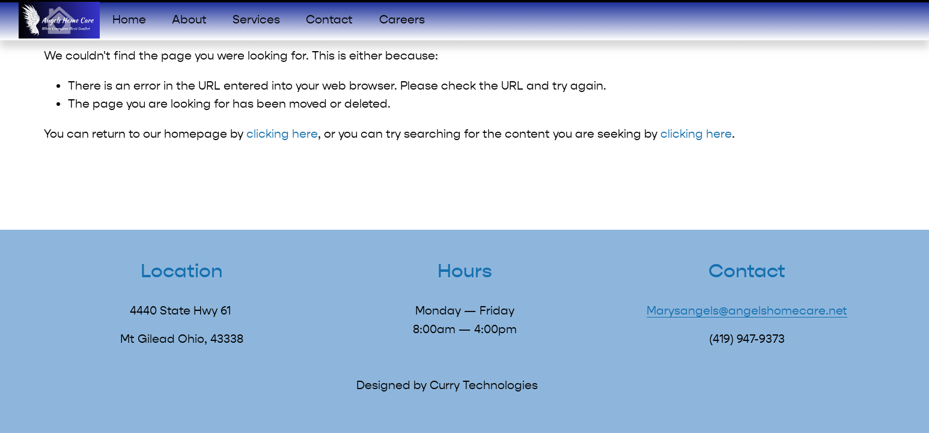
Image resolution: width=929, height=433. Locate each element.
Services (256, 19)
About (189, 19)
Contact (329, 19)
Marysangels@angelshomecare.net (747, 311)
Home (129, 19)
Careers (402, 19)
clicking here (282, 134)
